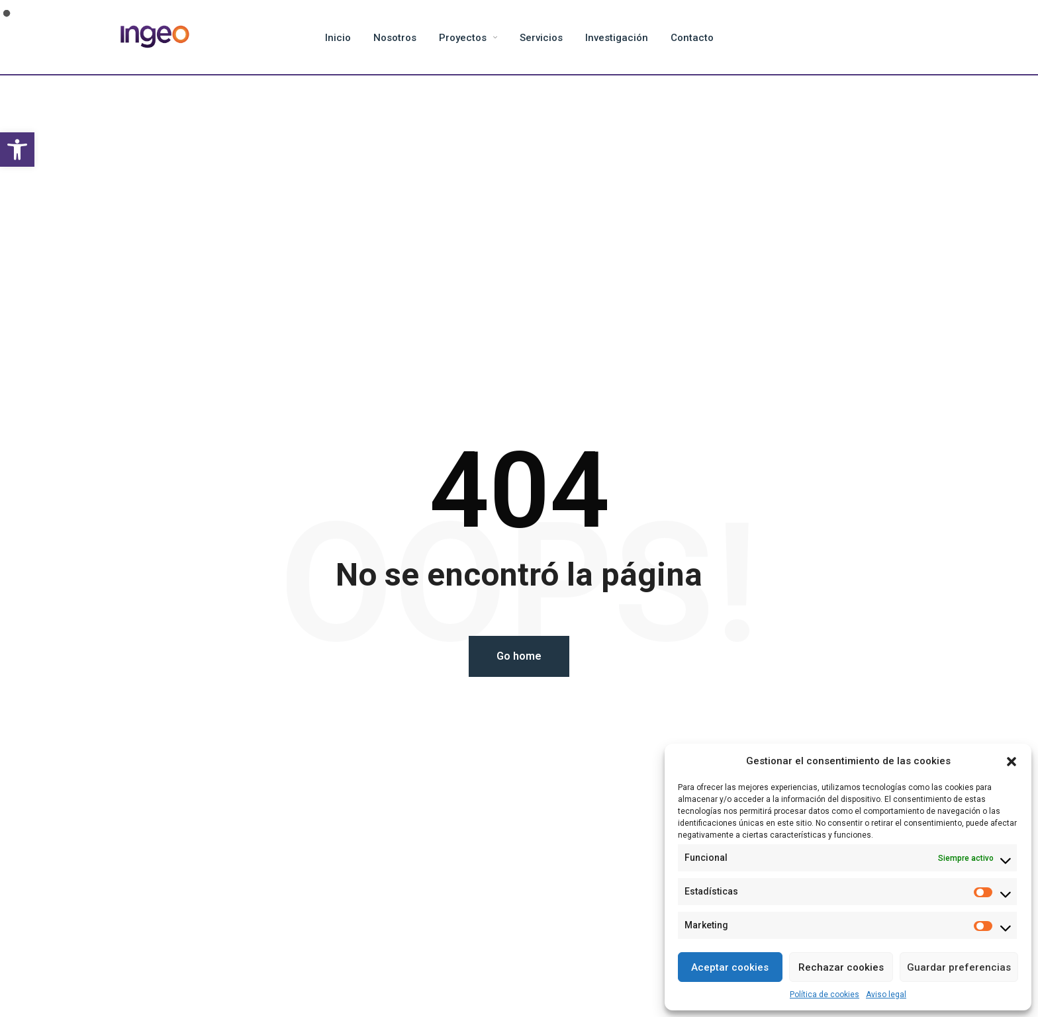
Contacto (692, 38)
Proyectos (463, 38)
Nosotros (394, 38)
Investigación (616, 38)
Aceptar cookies (730, 967)
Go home (519, 656)
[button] (17, 149)
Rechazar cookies (841, 967)
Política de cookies (824, 994)
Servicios (541, 38)
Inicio (338, 38)
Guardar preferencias (959, 967)
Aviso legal (886, 994)
